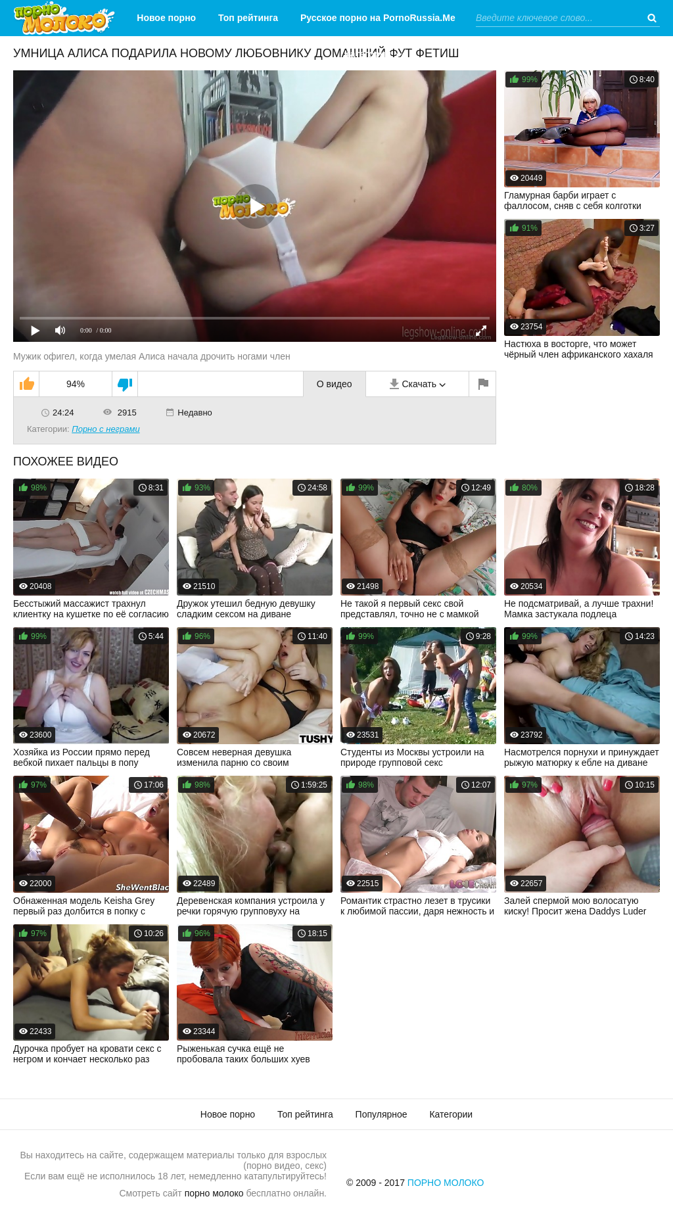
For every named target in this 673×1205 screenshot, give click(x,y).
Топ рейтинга (248, 17)
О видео (334, 384)
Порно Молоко (445, 1182)
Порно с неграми (105, 429)
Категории (367, 54)
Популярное (381, 1114)
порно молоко (214, 1193)
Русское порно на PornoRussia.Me (377, 17)
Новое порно (166, 17)
